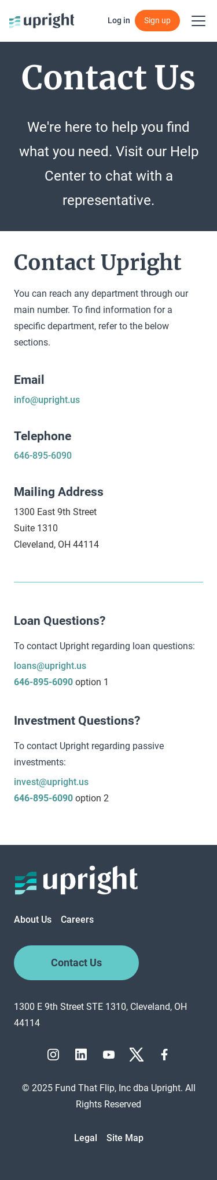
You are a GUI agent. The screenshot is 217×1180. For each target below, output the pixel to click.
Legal (85, 1137)
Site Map (125, 1137)
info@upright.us (47, 399)
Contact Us (76, 963)
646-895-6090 (43, 455)
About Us (33, 919)
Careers (77, 919)
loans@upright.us (50, 665)
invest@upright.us (51, 781)
